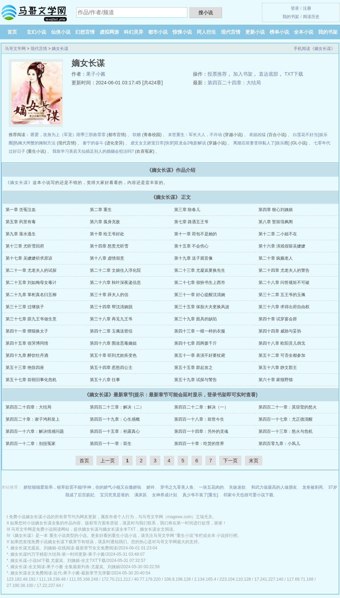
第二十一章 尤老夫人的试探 (31, 270)
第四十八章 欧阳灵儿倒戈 (281, 343)
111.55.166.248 (83, 579)
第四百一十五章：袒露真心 (115, 431)
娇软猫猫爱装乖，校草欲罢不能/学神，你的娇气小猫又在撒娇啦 (82, 487)
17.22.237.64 (49, 585)
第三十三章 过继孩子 (25, 306)
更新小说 (255, 32)
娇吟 (150, 487)
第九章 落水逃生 (21, 233)
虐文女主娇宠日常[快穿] (152, 143)
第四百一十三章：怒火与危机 (285, 431)
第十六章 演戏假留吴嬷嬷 (281, 246)
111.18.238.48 (52, 579)
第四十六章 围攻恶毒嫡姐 (113, 343)
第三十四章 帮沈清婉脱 (111, 306)
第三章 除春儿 (187, 209)
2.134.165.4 (205, 579)
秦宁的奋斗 (93, 143)
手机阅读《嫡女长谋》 (314, 48)
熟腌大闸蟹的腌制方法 (35, 143)
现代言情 (230, 32)
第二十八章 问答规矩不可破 (283, 282)
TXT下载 (293, 74)
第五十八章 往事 (105, 379)
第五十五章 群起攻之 (193, 367)
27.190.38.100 (20, 585)
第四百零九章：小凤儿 (279, 443)
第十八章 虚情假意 (107, 258)
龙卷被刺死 (312, 487)
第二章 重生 (101, 209)
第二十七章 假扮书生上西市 (199, 282)
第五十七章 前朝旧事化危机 (31, 379)
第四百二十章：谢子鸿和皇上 (33, 419)
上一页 (107, 460)
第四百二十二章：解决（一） (201, 407)
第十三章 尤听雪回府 (25, 246)
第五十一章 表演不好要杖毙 (199, 355)
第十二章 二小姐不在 (277, 233)
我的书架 (290, 16)
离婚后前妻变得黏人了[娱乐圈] (261, 143)
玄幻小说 (36, 32)
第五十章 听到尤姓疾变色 (113, 355)
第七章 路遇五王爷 (191, 221)
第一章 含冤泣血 (21, 209)
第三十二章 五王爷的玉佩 (281, 294)
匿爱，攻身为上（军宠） (53, 134)
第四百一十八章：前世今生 (199, 419)
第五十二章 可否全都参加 (281, 355)
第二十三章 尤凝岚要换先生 (199, 270)
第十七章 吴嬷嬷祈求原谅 (29, 258)
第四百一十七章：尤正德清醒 (285, 419)
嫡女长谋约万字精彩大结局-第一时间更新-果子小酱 (57, 554)
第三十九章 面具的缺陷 (195, 319)
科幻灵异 (133, 32)
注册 (307, 8)
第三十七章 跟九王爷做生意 (31, 319)
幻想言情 (85, 32)
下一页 (230, 460)
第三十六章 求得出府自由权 (283, 306)
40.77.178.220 (147, 579)
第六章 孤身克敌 (105, 221)
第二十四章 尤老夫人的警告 (283, 270)
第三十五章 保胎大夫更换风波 (201, 306)
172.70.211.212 (116, 579)
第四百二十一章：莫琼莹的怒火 (287, 407)
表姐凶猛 (257, 134)
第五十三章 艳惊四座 (25, 367)
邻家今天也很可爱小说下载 (248, 494)
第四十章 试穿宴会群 (277, 319)
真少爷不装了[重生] (200, 494)
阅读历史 (311, 16)
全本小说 (303, 32)
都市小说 (158, 32)
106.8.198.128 (177, 579)
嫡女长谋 (60, 48)
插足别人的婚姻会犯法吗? (110, 151)
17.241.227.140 (268, 579)
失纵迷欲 (237, 487)
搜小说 (205, 12)
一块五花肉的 (211, 487)
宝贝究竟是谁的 (114, 494)
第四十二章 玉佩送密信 (111, 331)
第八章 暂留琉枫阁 (275, 221)
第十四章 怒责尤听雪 (109, 246)
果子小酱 (95, 74)
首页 (12, 32)
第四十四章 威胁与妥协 (279, 331)
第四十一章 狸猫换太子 (27, 331)
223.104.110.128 (235, 579)
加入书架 (243, 74)
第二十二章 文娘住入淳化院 (115, 270)
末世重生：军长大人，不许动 (195, 134)
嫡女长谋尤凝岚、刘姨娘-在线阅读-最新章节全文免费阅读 (63, 548)
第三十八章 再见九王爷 (111, 319)
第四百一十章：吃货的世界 (199, 443)
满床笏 (140, 494)
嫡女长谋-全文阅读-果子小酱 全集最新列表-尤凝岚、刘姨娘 (65, 566)
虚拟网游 (109, 32)
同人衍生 (206, 32)
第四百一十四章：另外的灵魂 (201, 431)
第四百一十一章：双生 (110, 443)
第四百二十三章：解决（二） (117, 407)
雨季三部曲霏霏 (90, 134)
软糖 (137, 134)
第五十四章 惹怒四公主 (111, 367)
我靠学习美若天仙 (69, 151)
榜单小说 (279, 32)
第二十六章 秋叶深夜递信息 (115, 282)
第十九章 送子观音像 (193, 258)
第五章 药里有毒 (21, 221)
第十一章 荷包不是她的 (195, 233)
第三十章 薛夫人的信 (109, 294)
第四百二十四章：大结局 (234, 82)
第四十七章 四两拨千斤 (195, 343)
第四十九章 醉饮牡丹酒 (27, 355)
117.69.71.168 (300, 579)
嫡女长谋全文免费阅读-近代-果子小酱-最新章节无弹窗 (60, 573)
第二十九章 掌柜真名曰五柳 (31, 294)
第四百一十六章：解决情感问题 (35, 431)
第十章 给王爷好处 (107, 233)
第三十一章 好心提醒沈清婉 (199, 294)
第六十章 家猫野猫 (275, 379)
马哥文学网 (15, 48)
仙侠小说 (60, 32)
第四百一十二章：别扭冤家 (31, 443)
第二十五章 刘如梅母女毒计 (31, 282)
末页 (253, 460)
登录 (295, 8)
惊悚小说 (182, 32)
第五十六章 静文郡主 (277, 367)
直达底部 (268, 74)
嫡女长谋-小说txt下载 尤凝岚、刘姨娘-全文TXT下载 (58, 560)
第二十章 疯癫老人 (275, 258)
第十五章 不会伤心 (191, 246)
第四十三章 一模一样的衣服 (199, 331)
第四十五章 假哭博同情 (27, 343)
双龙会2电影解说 (190, 143)
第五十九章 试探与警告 (195, 379)
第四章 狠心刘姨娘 (275, 209)
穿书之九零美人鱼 (177, 487)
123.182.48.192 (21, 579)
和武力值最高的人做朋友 (274, 487)
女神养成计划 (164, 494)
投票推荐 (217, 74)
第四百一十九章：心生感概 (115, 419)
